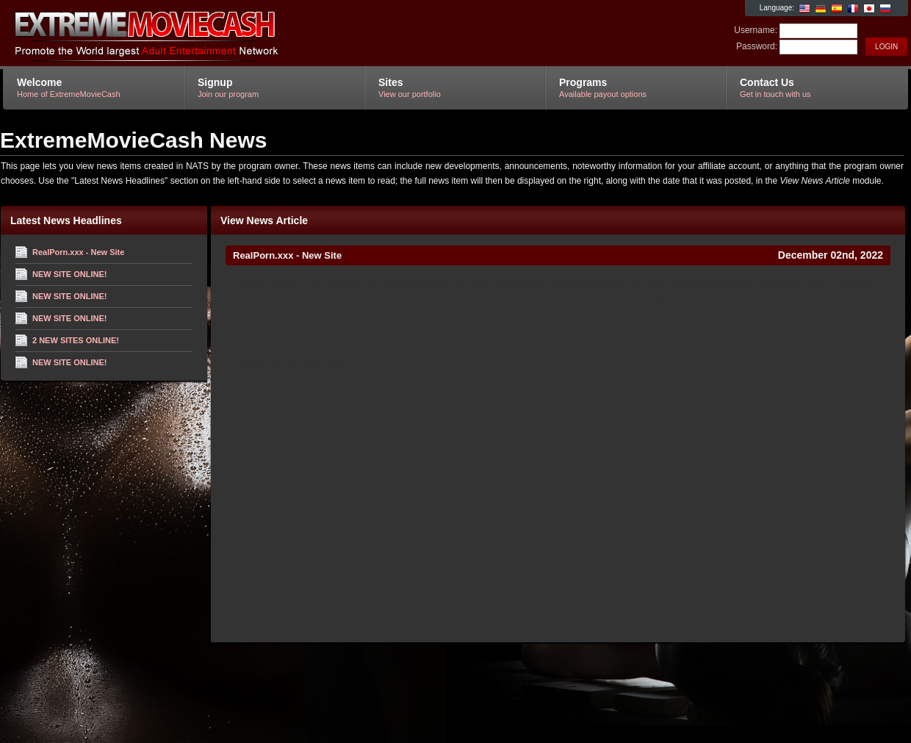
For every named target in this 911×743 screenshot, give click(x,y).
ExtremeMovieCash (178, 33)
